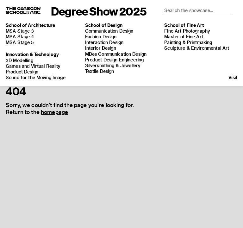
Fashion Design (101, 36)
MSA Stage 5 (20, 42)
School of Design (103, 25)
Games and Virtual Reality (33, 66)
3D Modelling (19, 60)
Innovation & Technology (32, 54)
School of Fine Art (184, 25)
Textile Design (99, 71)
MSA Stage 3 (20, 31)
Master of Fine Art (183, 36)
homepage (54, 112)
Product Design (22, 71)
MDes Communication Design (116, 54)
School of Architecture (30, 25)
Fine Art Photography (187, 31)
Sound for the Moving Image (35, 77)
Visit (232, 77)
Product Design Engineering (114, 59)
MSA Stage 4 (20, 36)
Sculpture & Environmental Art (196, 48)
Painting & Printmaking (188, 42)
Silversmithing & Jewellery (113, 65)
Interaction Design (104, 42)
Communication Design (109, 31)
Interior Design (100, 48)
